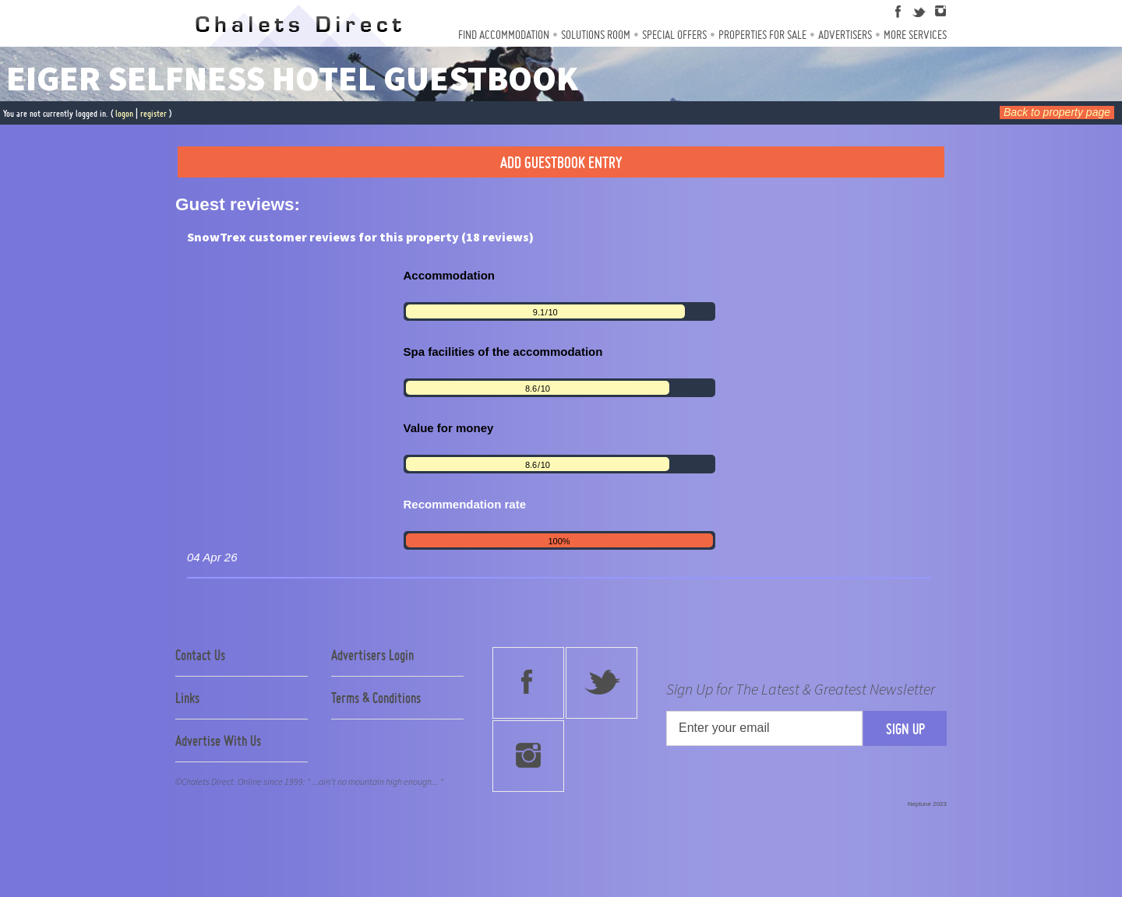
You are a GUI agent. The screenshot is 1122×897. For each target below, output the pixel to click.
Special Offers (674, 34)
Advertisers (845, 34)
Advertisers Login (372, 654)
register (153, 113)
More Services (915, 34)
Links (187, 697)
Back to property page (1057, 112)
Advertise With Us (218, 740)
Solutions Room (595, 34)
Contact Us (200, 654)
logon (124, 113)
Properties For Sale (762, 34)
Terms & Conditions (376, 697)
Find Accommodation (503, 34)
